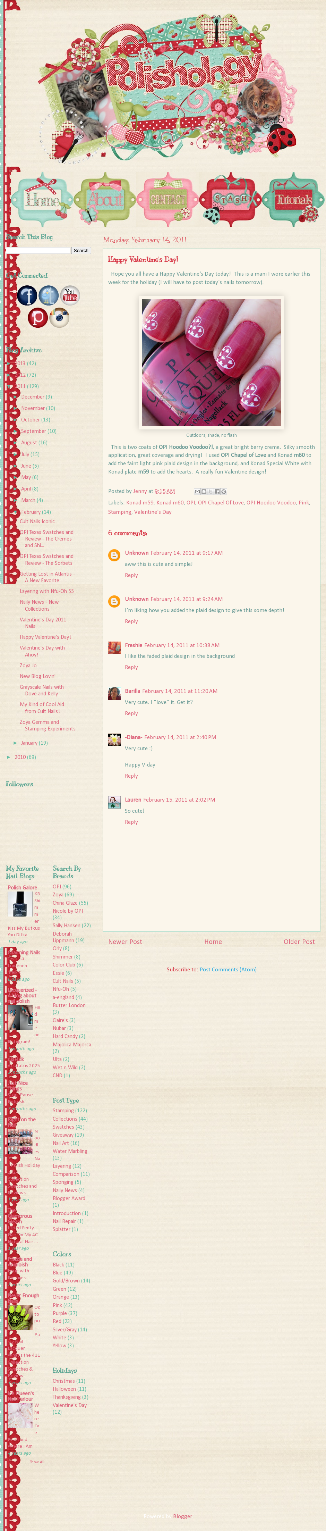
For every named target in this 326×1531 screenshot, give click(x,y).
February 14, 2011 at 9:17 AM (187, 553)
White (59, 1338)
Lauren (133, 800)
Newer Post (125, 942)
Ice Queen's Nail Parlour (21, 1396)
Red (57, 1321)
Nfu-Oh (61, 989)
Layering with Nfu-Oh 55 (47, 591)
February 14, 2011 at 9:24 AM (187, 599)
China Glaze (65, 903)
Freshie (133, 646)
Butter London (69, 1006)
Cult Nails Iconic (37, 522)
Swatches (63, 1127)
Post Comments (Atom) (228, 970)
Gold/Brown (66, 1281)
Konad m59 (140, 503)
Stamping (119, 512)
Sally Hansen (66, 926)
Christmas (64, 1381)
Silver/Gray (65, 1330)
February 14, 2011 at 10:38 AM (182, 646)
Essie (58, 973)
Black (58, 1265)
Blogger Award (69, 1199)
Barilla (132, 691)
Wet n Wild (65, 1068)
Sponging (63, 1182)
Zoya (58, 895)
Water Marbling (70, 1151)
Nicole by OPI (68, 911)
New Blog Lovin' (37, 676)
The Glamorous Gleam (20, 1216)
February (31, 512)
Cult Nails (63, 981)
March (29, 500)
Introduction (67, 1213)
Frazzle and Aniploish (20, 1262)
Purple (60, 1313)
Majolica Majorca (72, 1045)
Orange (61, 1297)
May (26, 477)
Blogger (182, 1517)
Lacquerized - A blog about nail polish (22, 996)
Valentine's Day (153, 512)
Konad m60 (170, 503)
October (31, 420)
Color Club (64, 965)
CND (57, 1076)
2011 (21, 387)
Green (59, 1289)
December (33, 397)
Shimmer (63, 957)
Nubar (59, 1028)
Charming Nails (24, 953)
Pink (304, 503)
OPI (191, 503)
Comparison (66, 1174)
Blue (57, 1273)
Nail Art (61, 1143)
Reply (131, 575)
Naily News (65, 1191)
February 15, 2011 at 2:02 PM (179, 800)
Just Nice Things (18, 1086)
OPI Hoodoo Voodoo (271, 503)
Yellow (59, 1346)
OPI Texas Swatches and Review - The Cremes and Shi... (47, 539)
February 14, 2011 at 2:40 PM (180, 738)
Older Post (299, 942)
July (26, 455)
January (30, 743)
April (26, 489)
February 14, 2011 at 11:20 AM (180, 691)
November (33, 408)
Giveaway (63, 1135)
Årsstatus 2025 (24, 1066)
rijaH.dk (16, 1060)
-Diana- (133, 738)
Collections (65, 1119)
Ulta (57, 1059)
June (27, 466)
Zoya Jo (28, 666)
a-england (63, 998)
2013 (21, 364)
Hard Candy (65, 1036)
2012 (21, 375)
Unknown (136, 553)
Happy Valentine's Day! (45, 637)
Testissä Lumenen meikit (17, 966)
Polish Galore (22, 888)
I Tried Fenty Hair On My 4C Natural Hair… (23, 1235)
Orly (57, 949)
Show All (36, 1462)
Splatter (61, 1229)
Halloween (64, 1389)
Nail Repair (64, 1221)
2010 (21, 757)
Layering (62, 1166)
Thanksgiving (67, 1397)
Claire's (60, 1020)
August (29, 443)
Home (213, 942)
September (34, 431)
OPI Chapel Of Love (221, 503)
